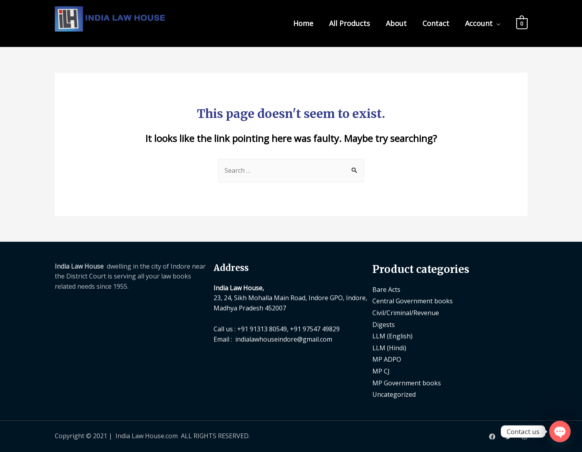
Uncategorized (394, 394)
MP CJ (381, 371)
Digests (383, 324)
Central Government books (412, 301)
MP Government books (406, 383)
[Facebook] (492, 436)
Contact (435, 23)
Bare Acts (386, 289)
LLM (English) (392, 336)
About (396, 23)
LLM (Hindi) (389, 348)
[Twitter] (508, 436)
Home (303, 23)
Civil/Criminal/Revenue (405, 312)
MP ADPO (386, 359)
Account (479, 23)
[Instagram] (524, 436)
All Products (349, 23)
